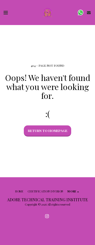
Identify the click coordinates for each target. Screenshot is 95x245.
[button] (5, 12)
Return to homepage (47, 130)
